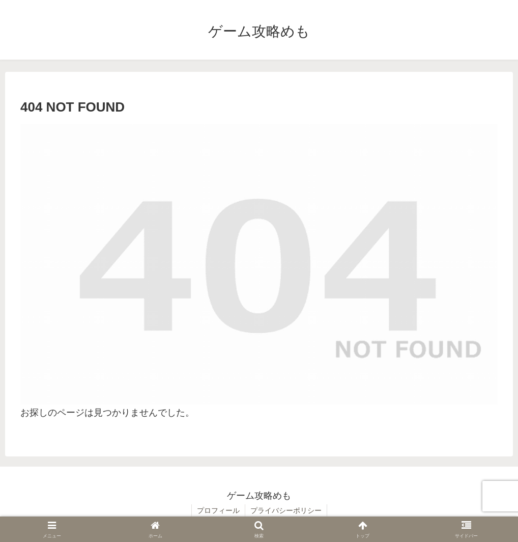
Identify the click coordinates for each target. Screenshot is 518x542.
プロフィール (218, 510)
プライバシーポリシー (286, 510)
